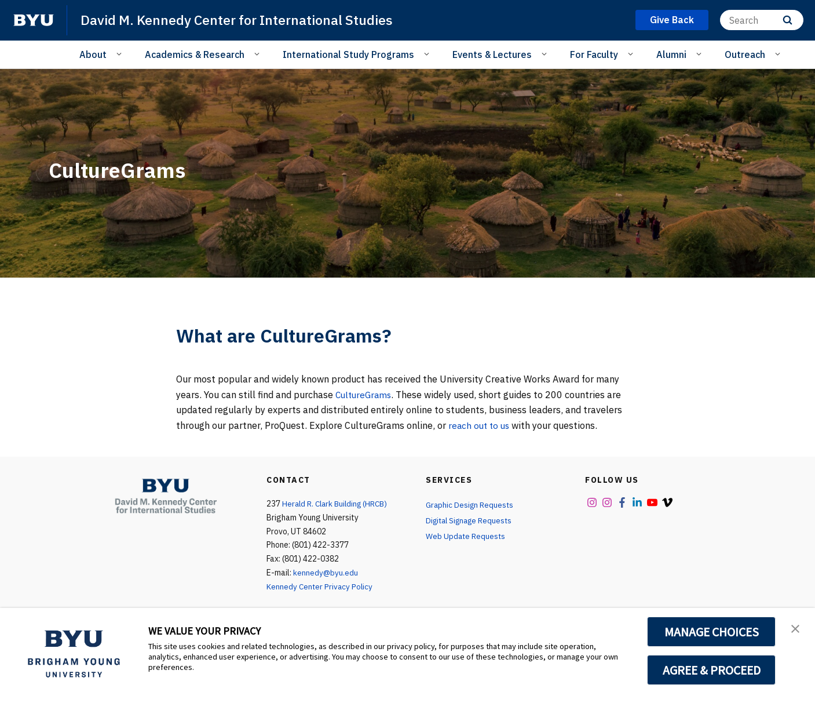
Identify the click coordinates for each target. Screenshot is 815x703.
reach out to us (480, 425)
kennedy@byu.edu (326, 572)
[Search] (761, 20)
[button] (795, 628)
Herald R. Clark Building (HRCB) (337, 503)
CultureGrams (365, 394)
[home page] (33, 20)
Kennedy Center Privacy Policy (320, 586)
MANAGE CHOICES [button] (711, 632)
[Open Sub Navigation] (120, 54)
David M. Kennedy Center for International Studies (242, 19)
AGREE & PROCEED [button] (711, 670)
